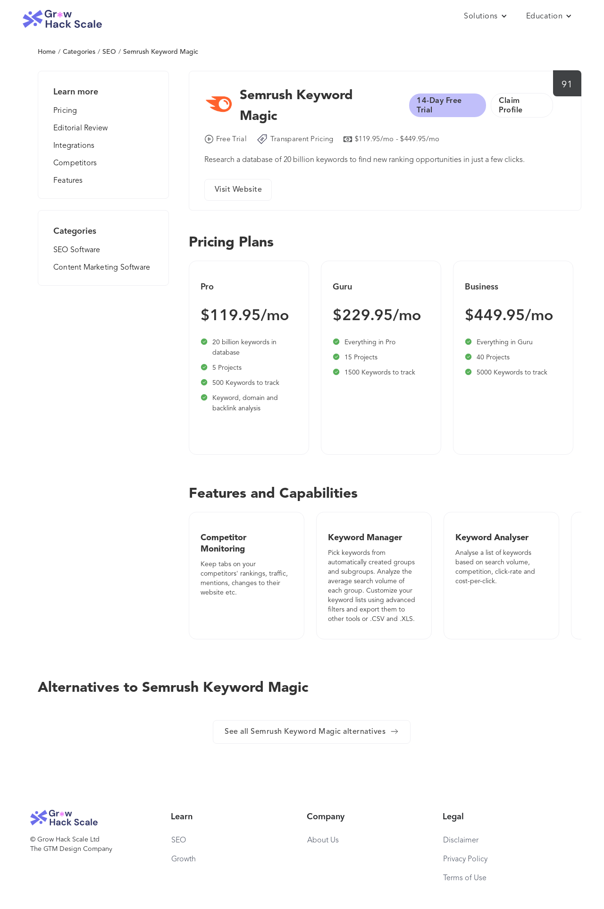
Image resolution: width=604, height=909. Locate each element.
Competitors (75, 163)
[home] (62, 19)
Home (47, 52)
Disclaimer (460, 840)
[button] (485, 16)
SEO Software (76, 250)
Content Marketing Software (101, 268)
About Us (323, 840)
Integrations (73, 146)
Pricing (65, 111)
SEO (109, 52)
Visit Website (238, 190)
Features (68, 181)
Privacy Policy (465, 859)
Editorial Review (80, 128)
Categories (79, 52)
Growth (183, 859)
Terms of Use (465, 878)
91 (567, 85)
